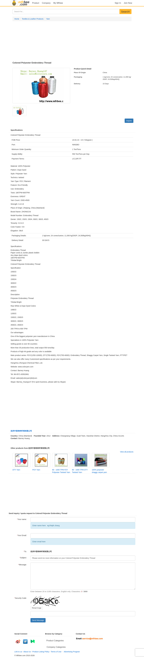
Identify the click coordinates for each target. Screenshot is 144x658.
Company (46, 3)
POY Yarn (36, 470)
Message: (22, 565)
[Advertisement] (72, 41)
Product (35, 3)
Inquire (129, 121)
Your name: (22, 519)
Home (16, 19)
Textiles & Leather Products (32, 19)
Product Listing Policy (40, 652)
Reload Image (36, 608)
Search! (125, 11)
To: (25, 551)
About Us (27, 652)
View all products (126, 452)
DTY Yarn (16, 470)
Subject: (23, 558)
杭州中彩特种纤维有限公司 (21, 431)
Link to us (18, 652)
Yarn (48, 19)
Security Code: (20, 598)
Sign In (118, 3)
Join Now (128, 3)
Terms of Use (56, 652)
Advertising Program (71, 652)
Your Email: (22, 535)
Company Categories (56, 647)
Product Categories (55, 641)
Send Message (38, 620)
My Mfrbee (58, 3)
